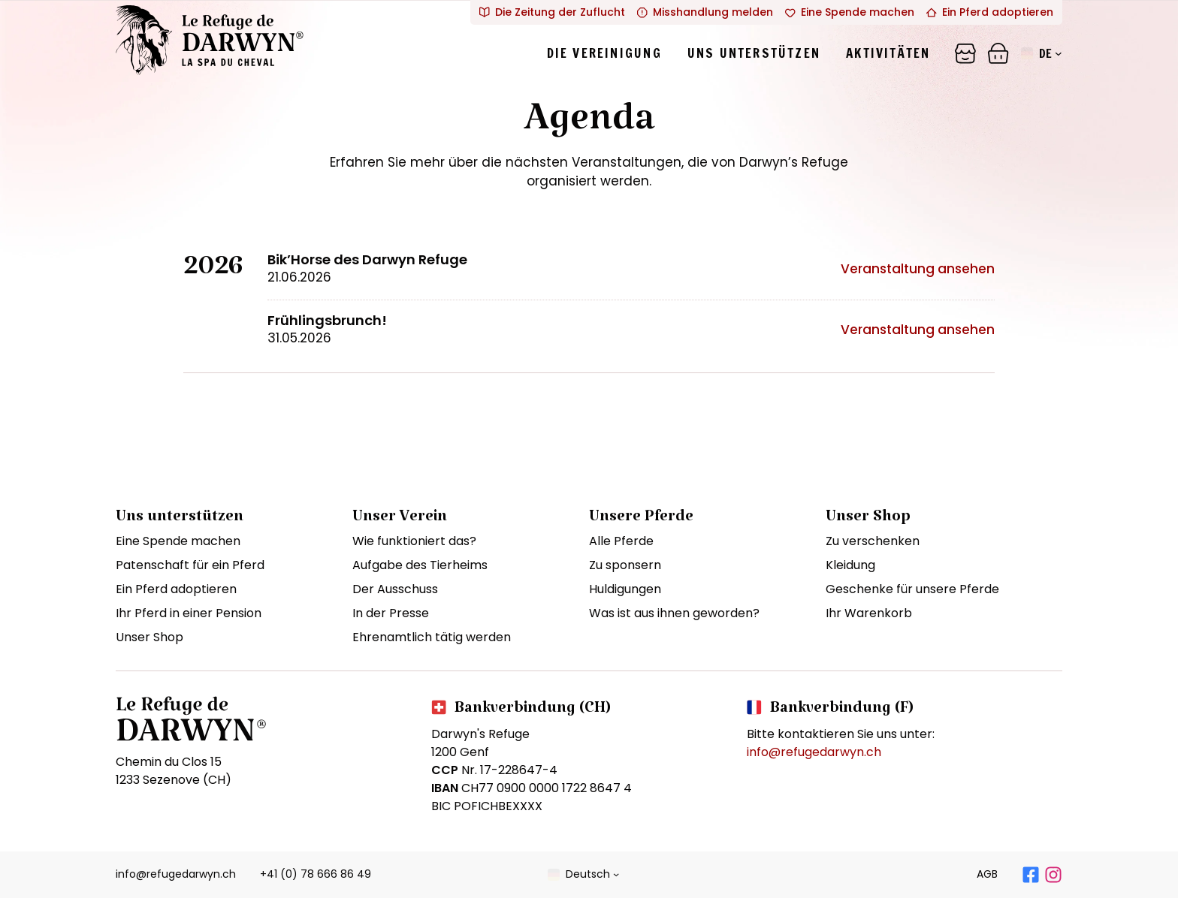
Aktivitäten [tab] (888, 53)
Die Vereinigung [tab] (604, 53)
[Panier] (965, 53)
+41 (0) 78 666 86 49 (315, 873)
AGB (987, 873)
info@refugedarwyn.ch (814, 752)
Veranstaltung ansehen (918, 269)
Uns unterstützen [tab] (753, 53)
